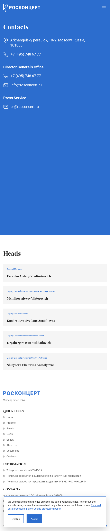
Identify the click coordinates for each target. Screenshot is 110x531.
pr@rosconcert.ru (25, 106)
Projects (11, 422)
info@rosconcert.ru (26, 85)
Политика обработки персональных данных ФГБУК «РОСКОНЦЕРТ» (46, 481)
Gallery (10, 439)
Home (10, 417)
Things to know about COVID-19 (24, 470)
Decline (16, 519)
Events (10, 428)
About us (12, 445)
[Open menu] (104, 7)
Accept (34, 519)
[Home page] (21, 8)
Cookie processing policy (47, 508)
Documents (13, 450)
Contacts (12, 456)
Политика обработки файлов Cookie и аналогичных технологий (44, 475)
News (10, 434)
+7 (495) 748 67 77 (26, 54)
